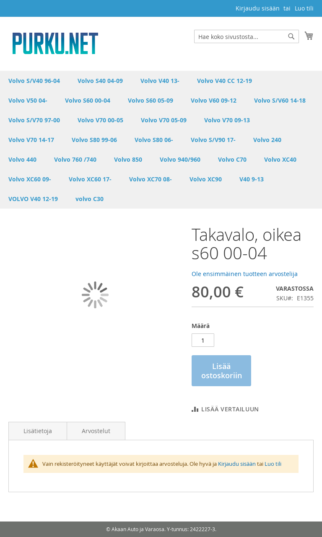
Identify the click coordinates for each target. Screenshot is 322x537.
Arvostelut (96, 431)
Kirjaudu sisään (258, 8)
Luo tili (304, 8)
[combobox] (246, 36)
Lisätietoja (37, 431)
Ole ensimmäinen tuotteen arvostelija (245, 274)
